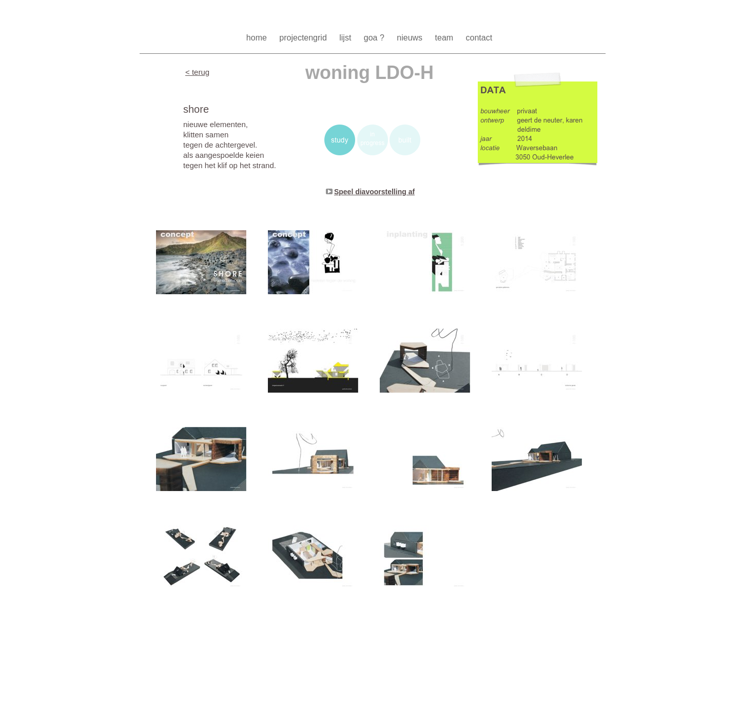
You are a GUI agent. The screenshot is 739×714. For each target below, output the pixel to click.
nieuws (410, 37)
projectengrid (304, 37)
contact (479, 37)
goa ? (375, 37)
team (445, 37)
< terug (197, 72)
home (257, 37)
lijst (346, 37)
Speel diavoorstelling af (374, 192)
